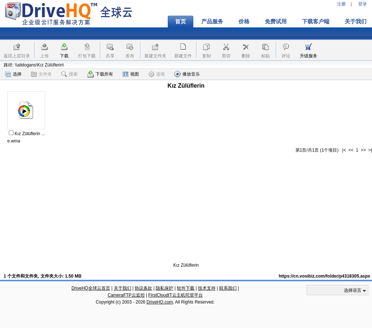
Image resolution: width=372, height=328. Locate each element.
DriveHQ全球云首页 (90, 288)
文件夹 (41, 74)
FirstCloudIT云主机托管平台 (175, 295)
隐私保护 (164, 288)
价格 (244, 21)
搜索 (69, 74)
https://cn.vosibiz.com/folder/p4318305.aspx (324, 276)
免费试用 (276, 21)
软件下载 (185, 288)
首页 (180, 21)
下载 (64, 55)
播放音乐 (187, 74)
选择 (13, 74)
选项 (156, 74)
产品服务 (212, 21)
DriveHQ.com (160, 302)
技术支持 (207, 288)
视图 (131, 74)
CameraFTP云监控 (126, 295)
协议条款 (143, 288)
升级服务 (308, 55)
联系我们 (228, 288)
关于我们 (122, 288)
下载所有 (100, 74)
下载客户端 (315, 21)
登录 (362, 4)
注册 (341, 4)
